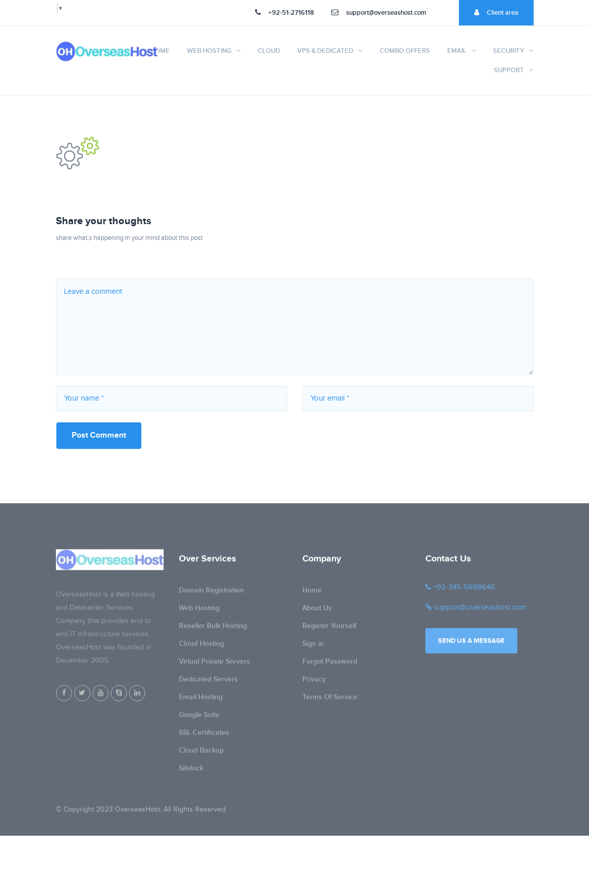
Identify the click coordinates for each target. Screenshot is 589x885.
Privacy (314, 682)
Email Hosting (201, 700)
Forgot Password (329, 664)
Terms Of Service (329, 700)
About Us (317, 611)
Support (509, 70)
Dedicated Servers (208, 682)
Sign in (313, 647)
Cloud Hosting (201, 647)
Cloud (269, 51)
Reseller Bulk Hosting (213, 629)
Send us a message (471, 644)
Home (160, 51)
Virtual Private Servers (214, 664)
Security (508, 51)
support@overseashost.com (378, 13)
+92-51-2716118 (284, 13)
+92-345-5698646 (460, 590)
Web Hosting (209, 51)
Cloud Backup (201, 753)
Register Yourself (329, 629)
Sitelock (191, 771)
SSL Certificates (204, 735)
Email (457, 51)
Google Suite (199, 718)
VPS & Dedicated (325, 51)
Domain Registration (211, 593)
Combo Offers (405, 51)
